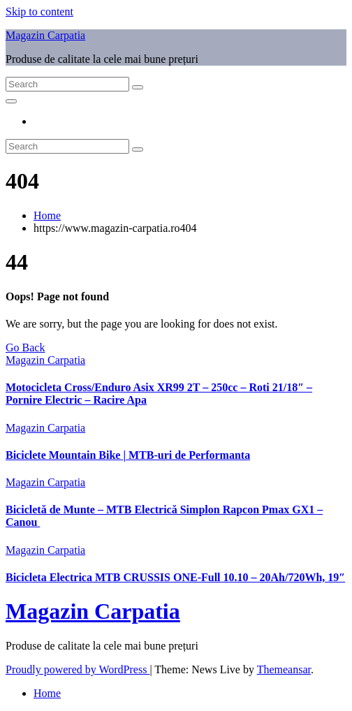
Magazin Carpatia (45, 35)
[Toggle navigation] (11, 101)
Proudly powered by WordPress (77, 669)
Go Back (25, 347)
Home (47, 215)
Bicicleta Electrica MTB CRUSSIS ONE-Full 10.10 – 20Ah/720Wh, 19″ (175, 577)
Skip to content (39, 11)
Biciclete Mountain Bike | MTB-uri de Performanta (128, 455)
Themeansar (284, 669)
